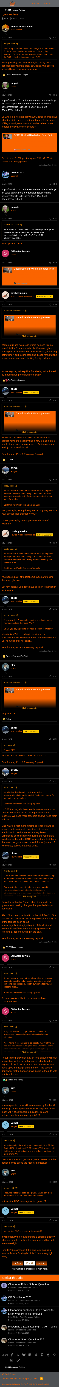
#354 (55, 865)
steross (11, 1330)
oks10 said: (9, 486)
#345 (55, 263)
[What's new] (55, 3)
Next (41, 1263)
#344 (55, 219)
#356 (55, 1021)
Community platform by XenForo (25, 1384)
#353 (55, 781)
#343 (55, 184)
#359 (55, 1182)
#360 (55, 1220)
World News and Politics (27, 1288)
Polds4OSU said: (11, 224)
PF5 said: (8, 745)
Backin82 (12, 1288)
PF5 (6, 18)
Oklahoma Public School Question (28, 1284)
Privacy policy (25, 1378)
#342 (55, 95)
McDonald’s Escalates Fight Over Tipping (32, 1326)
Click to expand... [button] (30, 336)
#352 (55, 739)
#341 (55, 38)
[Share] (50, 38)
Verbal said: (9, 1188)
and (17, 75)
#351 (55, 676)
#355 (55, 967)
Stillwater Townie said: (14, 310)
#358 (55, 1134)
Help (36, 1378)
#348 (55, 480)
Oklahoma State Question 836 (26, 1339)
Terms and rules (9, 1378)
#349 (55, 543)
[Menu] (4, 3)
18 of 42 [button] (29, 1263)
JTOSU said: (9, 615)
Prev (17, 1263)
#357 (55, 1100)
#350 (55, 609)
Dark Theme (9, 1374)
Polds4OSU (13, 1300)
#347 (55, 400)
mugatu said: (9, 44)
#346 (55, 304)
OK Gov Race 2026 (19, 1297)
